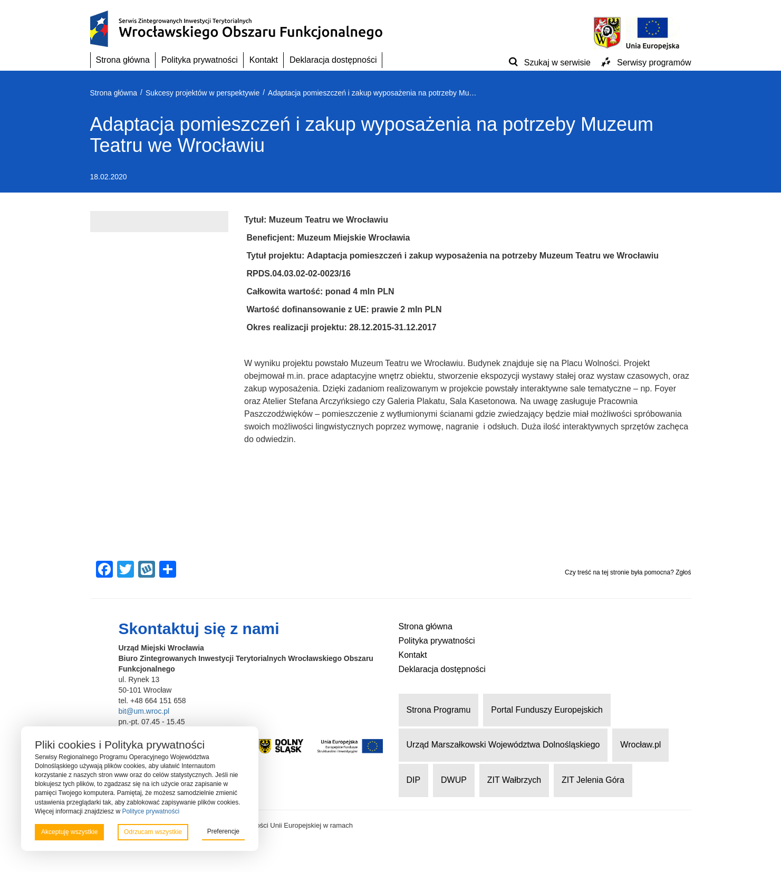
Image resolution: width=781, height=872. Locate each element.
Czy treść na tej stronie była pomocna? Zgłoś (628, 572)
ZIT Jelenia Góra (593, 779)
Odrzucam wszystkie (153, 832)
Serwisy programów (654, 62)
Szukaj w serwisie (557, 62)
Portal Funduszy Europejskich (547, 709)
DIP (414, 779)
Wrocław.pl (640, 744)
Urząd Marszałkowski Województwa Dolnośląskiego (503, 744)
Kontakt (263, 59)
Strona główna (123, 59)
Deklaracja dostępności (333, 59)
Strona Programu (439, 709)
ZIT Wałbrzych (514, 779)
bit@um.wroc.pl (144, 711)
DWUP (454, 779)
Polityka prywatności (199, 59)
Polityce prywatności (150, 811)
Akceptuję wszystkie (69, 832)
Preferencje (223, 831)
